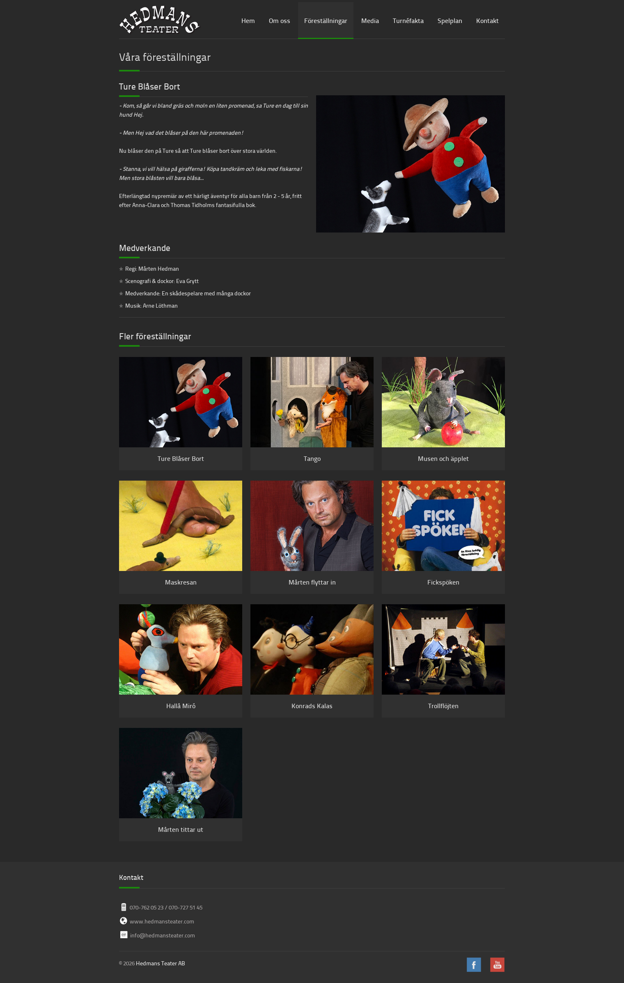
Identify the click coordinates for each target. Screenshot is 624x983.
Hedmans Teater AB (160, 963)
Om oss (279, 20)
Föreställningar (325, 20)
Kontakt (487, 20)
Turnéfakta (408, 20)
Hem (248, 20)
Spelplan (450, 20)
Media (370, 20)
